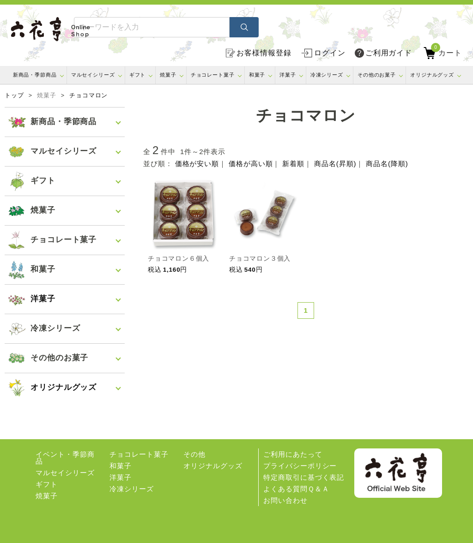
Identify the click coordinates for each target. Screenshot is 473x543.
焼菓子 (168, 75)
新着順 (293, 163)
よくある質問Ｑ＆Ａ (296, 489)
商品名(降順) (387, 163)
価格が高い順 (251, 163)
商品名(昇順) (335, 163)
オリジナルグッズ (432, 75)
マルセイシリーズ (93, 75)
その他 (194, 454)
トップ (14, 95)
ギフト (137, 75)
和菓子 (257, 75)
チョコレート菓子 (213, 75)
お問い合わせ (285, 500)
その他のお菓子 (377, 75)
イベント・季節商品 (65, 457)
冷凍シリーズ (326, 75)
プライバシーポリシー (300, 466)
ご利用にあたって (292, 454)
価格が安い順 (197, 163)
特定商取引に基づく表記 (303, 477)
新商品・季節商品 (35, 75)
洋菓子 (287, 75)
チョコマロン (88, 95)
